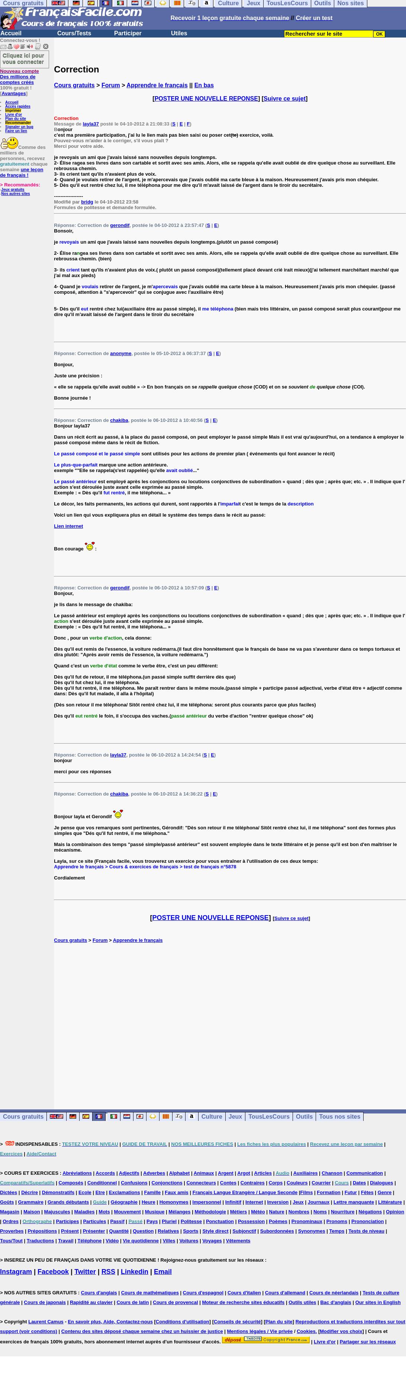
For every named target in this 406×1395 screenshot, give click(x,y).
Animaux (204, 1173)
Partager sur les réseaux (368, 1341)
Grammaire (31, 1202)
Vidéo (112, 1240)
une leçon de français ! (21, 172)
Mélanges (179, 1211)
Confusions (134, 1183)
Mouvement (127, 1211)
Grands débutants (68, 1202)
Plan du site (15, 119)
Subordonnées (277, 1231)
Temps (337, 1231)
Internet (254, 1202)
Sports (190, 1231)
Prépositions (42, 1231)
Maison (31, 1211)
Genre (385, 1192)
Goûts (7, 1202)
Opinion (395, 1211)
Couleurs (297, 1183)
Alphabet (179, 1173)
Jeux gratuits (12, 190)
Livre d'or (13, 115)
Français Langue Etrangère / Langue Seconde (245, 1192)
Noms (320, 1211)
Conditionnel (102, 1183)
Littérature (390, 1202)
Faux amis (176, 1192)
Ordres (11, 1221)
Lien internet (68, 526)
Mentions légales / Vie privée (260, 1331)
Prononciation (367, 1221)
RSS (108, 1271)
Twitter (85, 1271)
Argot (243, 1173)
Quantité (119, 1231)
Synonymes (311, 1231)
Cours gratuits (74, 85)
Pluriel (169, 1221)
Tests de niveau (366, 1231)
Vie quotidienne (141, 1240)
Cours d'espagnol (203, 1292)
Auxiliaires (305, 1173)
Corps (276, 1183)
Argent (225, 1173)
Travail (65, 1240)
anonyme (120, 353)
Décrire (29, 1192)
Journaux (319, 1202)
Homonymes (174, 1202)
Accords (105, 1173)
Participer (128, 33)
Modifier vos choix (341, 1331)
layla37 (91, 124)
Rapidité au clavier (91, 1302)
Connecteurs (201, 1183)
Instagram (16, 1271)
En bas (204, 85)
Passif (117, 1221)
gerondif (119, 225)
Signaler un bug (19, 127)
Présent (70, 1231)
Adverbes (154, 1173)
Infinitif (233, 1202)
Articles (263, 1173)
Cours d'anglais (99, 1292)
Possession (251, 1221)
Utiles (179, 33)
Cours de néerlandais (333, 1292)
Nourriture (343, 1211)
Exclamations (124, 1192)
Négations (370, 1211)
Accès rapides (17, 106)
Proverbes (12, 1231)
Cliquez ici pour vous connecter (23, 58)
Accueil (11, 33)
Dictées (8, 1192)
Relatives (168, 1231)
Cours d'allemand (285, 1292)
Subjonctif (244, 1231)
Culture (212, 1116)
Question (143, 1231)
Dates (359, 1183)
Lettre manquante (354, 1202)
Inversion (278, 1202)
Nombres (299, 1211)
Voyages (212, 1240)
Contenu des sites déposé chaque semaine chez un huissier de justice (142, 1331)
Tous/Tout (11, 1240)
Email (163, 1271)
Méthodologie (210, 1211)
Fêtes (367, 1192)
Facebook (53, 1271)
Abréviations (77, 1173)
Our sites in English (378, 1302)
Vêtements (238, 1240)
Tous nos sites (339, 1116)
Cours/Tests (74, 33)
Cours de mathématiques (150, 1292)
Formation (329, 1192)
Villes (169, 1240)
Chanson (332, 1173)
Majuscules (57, 1211)
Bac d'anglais (335, 1302)
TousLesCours (269, 1116)
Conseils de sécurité (237, 1321)
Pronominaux (306, 1221)
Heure (148, 1202)
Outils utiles (302, 1302)
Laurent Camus (46, 1321)
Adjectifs (129, 1173)
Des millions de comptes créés (19, 76)
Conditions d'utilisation (182, 1321)
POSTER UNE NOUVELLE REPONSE (206, 98)
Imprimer (13, 110)
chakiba (119, 420)
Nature (276, 1211)
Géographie (124, 1202)
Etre (100, 1192)
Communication (365, 1173)
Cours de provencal (175, 1302)
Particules (94, 1221)
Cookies (306, 1331)
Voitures (188, 1240)
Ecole (84, 1192)
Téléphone (89, 1240)
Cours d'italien (244, 1292)
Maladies (84, 1211)
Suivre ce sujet (285, 98)
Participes (67, 1221)
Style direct (215, 1231)
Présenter (94, 1231)
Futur (351, 1192)
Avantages (13, 93)
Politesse (191, 1221)
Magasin (9, 1211)
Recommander (18, 123)
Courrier (321, 1183)
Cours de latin (133, 1302)
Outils (304, 1116)
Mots (104, 1211)
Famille (152, 1192)
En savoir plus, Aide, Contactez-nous (110, 1321)
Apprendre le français (157, 85)
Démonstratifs (58, 1192)
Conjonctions (167, 1183)
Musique (155, 1211)
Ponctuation (220, 1221)
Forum (111, 85)
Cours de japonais (45, 1302)
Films (306, 1192)
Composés (71, 1183)
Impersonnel (207, 1202)
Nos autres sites (15, 194)
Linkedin (134, 1271)
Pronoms (336, 1221)
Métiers (238, 1211)
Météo (258, 1211)
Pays (152, 1221)
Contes (228, 1183)
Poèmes (278, 1221)
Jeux (235, 1116)
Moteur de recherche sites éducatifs (243, 1302)
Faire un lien (16, 131)
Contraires (253, 1183)
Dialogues (381, 1183)
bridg (87, 202)
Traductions (40, 1240)
